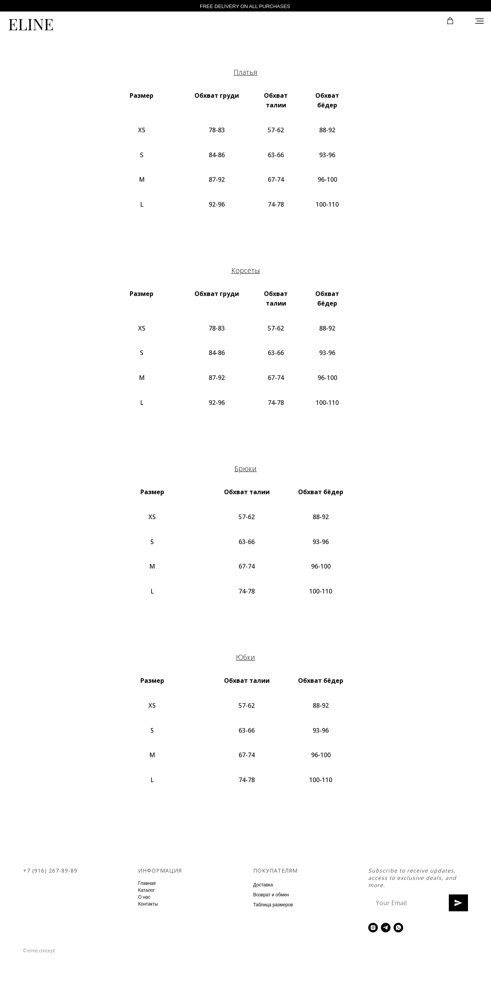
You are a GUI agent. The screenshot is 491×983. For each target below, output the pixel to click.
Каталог (146, 890)
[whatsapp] (398, 927)
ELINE (31, 23)
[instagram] (373, 927)
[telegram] (385, 927)
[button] (450, 21)
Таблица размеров (273, 904)
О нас (144, 897)
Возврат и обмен (271, 895)
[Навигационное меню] (479, 21)
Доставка (263, 885)
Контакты (148, 904)
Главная (147, 883)
